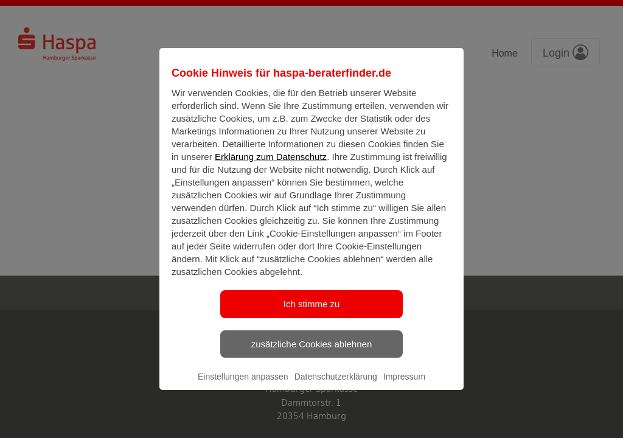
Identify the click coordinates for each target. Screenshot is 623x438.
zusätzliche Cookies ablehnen (311, 354)
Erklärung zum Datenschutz (271, 167)
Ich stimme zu (312, 314)
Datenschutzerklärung (335, 387)
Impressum (404, 387)
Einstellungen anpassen (243, 387)
